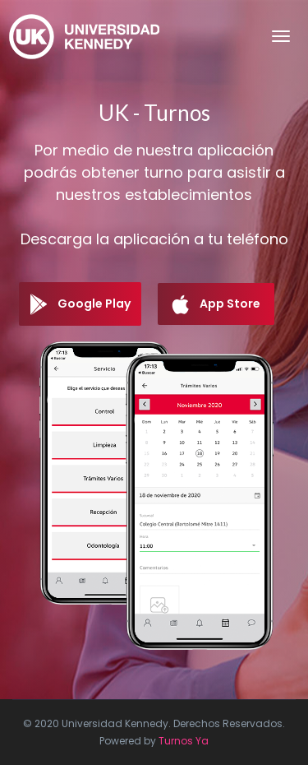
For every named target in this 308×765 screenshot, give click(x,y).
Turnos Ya (184, 741)
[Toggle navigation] (281, 36)
